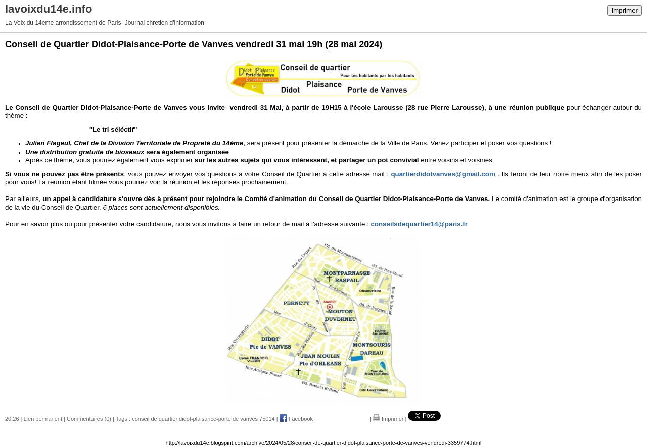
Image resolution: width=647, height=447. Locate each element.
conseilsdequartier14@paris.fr (419, 224)
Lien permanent (43, 419)
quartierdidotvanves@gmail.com (443, 174)
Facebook (296, 419)
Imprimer (624, 10)
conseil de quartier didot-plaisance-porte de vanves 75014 (203, 419)
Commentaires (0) (89, 419)
